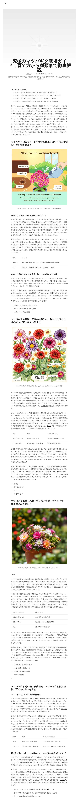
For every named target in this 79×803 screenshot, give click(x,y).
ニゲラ (49, 426)
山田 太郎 (29, 74)
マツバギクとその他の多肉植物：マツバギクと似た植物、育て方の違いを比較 (36, 101)
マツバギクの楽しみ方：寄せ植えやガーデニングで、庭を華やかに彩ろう (34, 98)
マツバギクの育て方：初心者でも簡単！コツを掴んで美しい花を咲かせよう (35, 92)
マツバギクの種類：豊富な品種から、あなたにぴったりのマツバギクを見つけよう (37, 95)
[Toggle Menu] (5, 3)
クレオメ (44, 232)
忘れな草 (44, 406)
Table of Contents (20, 90)
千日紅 (49, 283)
